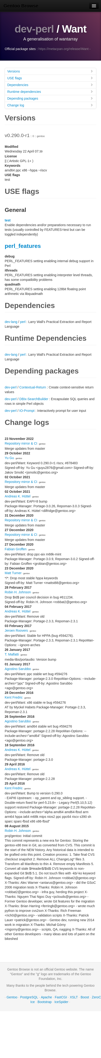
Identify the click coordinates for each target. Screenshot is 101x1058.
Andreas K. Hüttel (18, 496)
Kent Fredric (14, 697)
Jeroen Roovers (16, 630)
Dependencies (50, 85)
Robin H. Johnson (18, 592)
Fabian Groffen (16, 549)
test (8, 220)
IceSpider (61, 1002)
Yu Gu (9, 458)
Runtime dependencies (50, 92)
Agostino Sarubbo (18, 669)
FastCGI (61, 997)
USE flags (50, 78)
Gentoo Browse (21, 5)
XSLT (74, 997)
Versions (50, 71)
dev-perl (34, 29)
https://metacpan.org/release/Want (64, 49)
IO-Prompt (27, 411)
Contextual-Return (32, 387)
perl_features (23, 246)
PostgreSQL (29, 997)
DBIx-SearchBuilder (33, 399)
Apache (46, 997)
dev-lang (11, 322)
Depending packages (50, 98)
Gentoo (12, 997)
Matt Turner (13, 573)
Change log (50, 105)
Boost (85, 997)
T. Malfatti (12, 654)
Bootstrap (45, 1002)
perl (22, 322)
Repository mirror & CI (21, 443)
